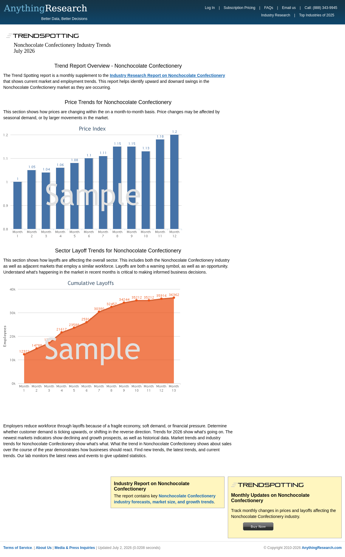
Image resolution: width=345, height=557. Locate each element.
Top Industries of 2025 (316, 15)
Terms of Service (17, 548)
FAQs (268, 8)
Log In (210, 8)
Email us (289, 8)
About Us (44, 548)
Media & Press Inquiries (75, 548)
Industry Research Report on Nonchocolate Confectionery (167, 75)
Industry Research (275, 15)
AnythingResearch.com (322, 548)
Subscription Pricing (239, 8)
